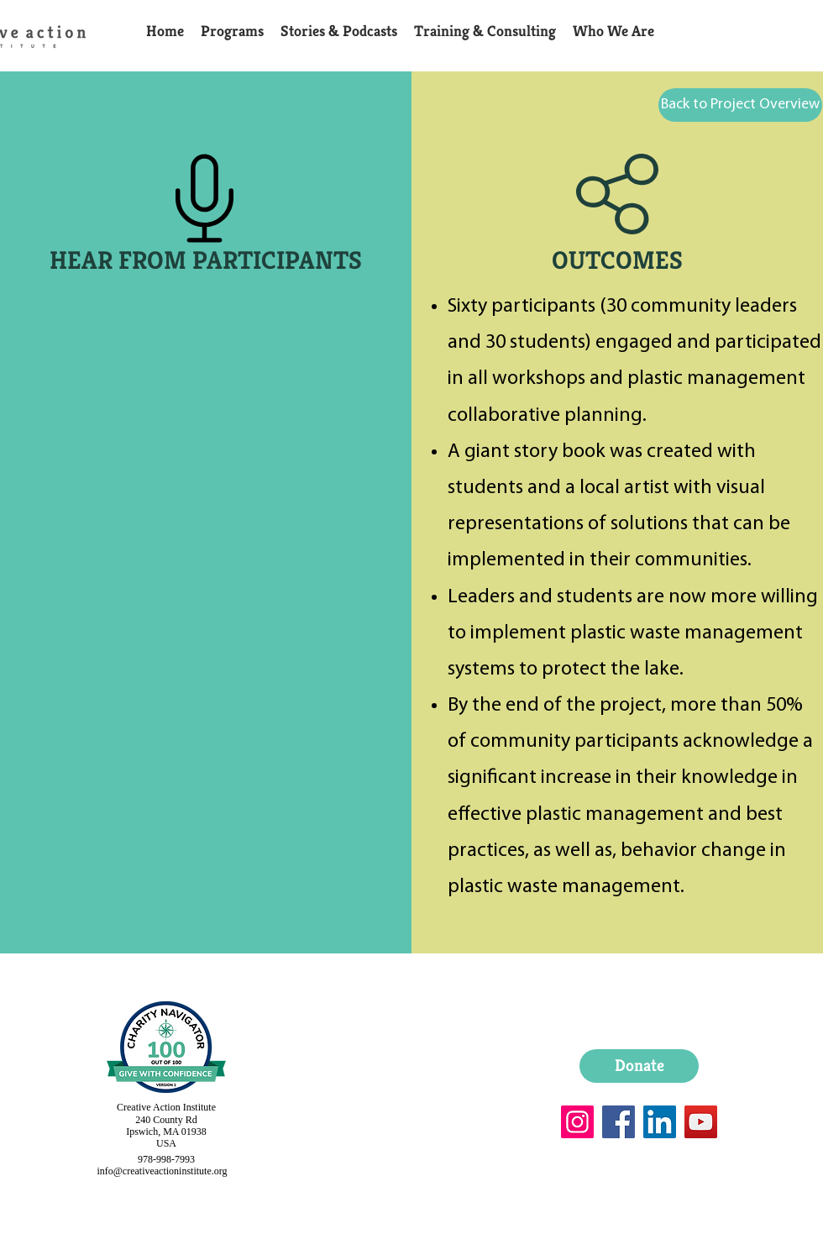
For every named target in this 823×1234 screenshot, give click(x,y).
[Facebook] (618, 1121)
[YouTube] (700, 1121)
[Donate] (639, 1066)
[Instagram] (577, 1121)
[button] (232, 31)
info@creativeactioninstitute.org (162, 1171)
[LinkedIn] (659, 1121)
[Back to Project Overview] (740, 105)
